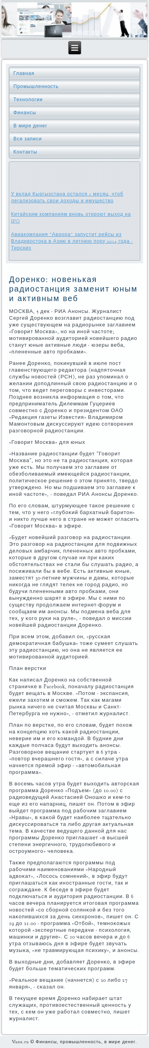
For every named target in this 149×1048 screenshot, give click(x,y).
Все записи (28, 139)
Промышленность (36, 86)
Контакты (25, 152)
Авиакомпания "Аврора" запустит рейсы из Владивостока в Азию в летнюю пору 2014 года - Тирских (72, 241)
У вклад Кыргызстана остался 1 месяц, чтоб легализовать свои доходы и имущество (67, 197)
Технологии (28, 99)
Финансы (25, 112)
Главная (24, 73)
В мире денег (31, 126)
